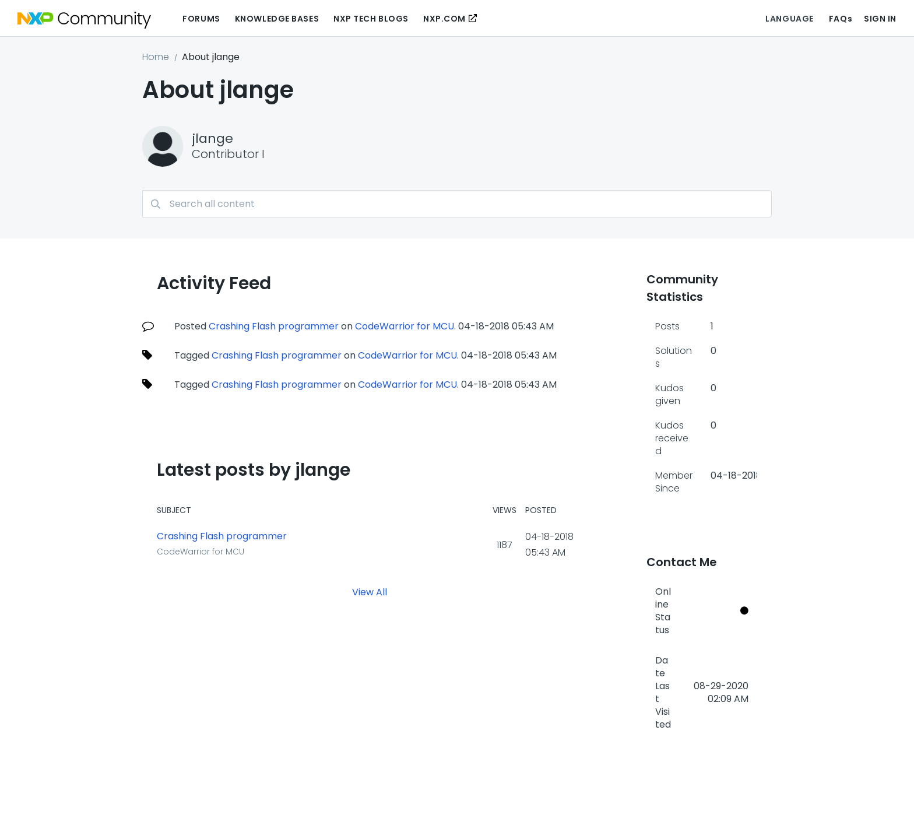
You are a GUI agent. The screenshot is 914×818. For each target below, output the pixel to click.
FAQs (840, 18)
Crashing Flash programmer (274, 326)
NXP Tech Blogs (371, 18)
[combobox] (457, 203)
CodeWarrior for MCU (404, 326)
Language (789, 18)
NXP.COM (444, 18)
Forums (201, 18)
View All (369, 592)
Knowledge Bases (277, 18)
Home (155, 57)
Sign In (880, 18)
